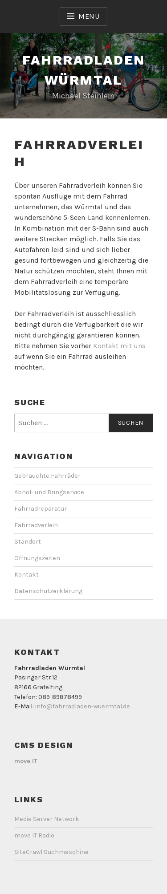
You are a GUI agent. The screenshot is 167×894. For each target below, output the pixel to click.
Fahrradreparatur (40, 508)
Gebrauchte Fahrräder (47, 476)
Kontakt (26, 574)
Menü (89, 16)
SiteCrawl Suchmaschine (51, 852)
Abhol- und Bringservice (49, 492)
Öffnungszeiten (37, 558)
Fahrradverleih (36, 525)
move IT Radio (34, 835)
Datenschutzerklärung (48, 591)
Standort (27, 541)
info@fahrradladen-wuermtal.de (82, 706)
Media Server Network (46, 819)
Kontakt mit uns (119, 345)
